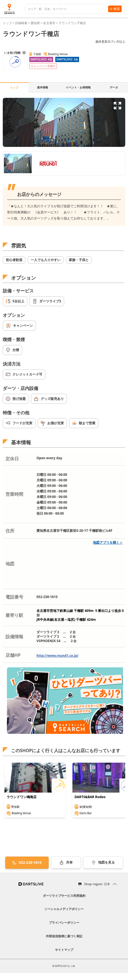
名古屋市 (49, 23)
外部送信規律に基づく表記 (64, 936)
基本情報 (42, 87)
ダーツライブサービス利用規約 (64, 895)
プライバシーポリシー (64, 922)
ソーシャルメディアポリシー (64, 909)
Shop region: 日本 (97, 884)
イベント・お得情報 (78, 87)
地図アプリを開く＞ (108, 542)
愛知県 (35, 23)
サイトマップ (64, 950)
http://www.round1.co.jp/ (57, 655)
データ (114, 87)
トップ (8, 23)
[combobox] (68, 9)
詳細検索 (21, 23)
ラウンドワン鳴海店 (21, 797)
